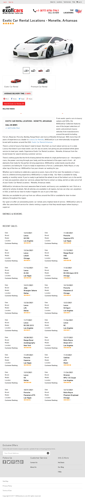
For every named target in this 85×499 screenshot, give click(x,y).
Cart (79, 2)
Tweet (22, 99)
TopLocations (68, 11)
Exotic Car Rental (11, 87)
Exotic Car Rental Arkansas (42, 142)
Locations (59, 2)
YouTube (17, 462)
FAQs (73, 2)
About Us (52, 2)
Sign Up (11, 2)
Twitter (9, 462)
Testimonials (67, 2)
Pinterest (13, 462)
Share (14, 99)
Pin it (7, 99)
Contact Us (33, 462)
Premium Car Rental (39, 87)
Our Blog (61, 467)
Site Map (5, 481)
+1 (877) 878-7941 (47, 10)
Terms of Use (7, 490)
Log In (5, 2)
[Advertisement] (42, 424)
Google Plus (21, 462)
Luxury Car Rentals (36, 139)
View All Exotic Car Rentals (14, 104)
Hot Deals (61, 462)
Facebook (4, 462)
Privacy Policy (7, 486)
